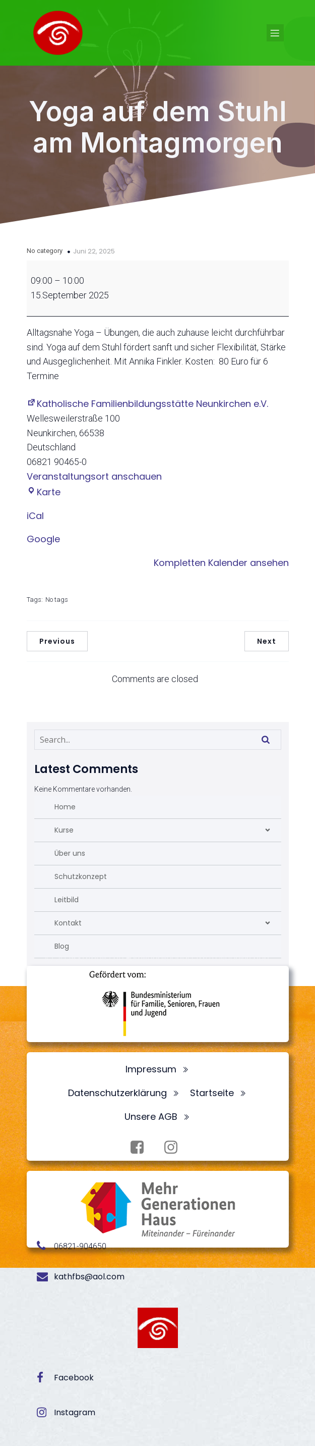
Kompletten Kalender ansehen (221, 562)
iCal (35, 515)
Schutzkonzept (80, 876)
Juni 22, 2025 (94, 251)
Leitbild (66, 900)
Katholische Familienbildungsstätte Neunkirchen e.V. (147, 403)
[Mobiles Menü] (275, 32)
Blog (61, 946)
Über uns (69, 853)
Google (43, 539)
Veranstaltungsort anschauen (94, 476)
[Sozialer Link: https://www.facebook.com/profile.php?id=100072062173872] (141, 1147)
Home (65, 807)
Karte (43, 492)
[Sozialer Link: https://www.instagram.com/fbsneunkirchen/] (175, 1147)
